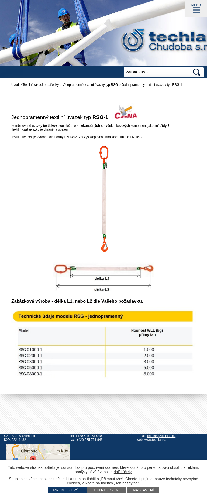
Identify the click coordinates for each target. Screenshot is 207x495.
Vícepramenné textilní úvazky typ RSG (90, 85)
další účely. (123, 472)
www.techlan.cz (155, 440)
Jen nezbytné (107, 490)
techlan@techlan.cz (161, 436)
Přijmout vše (67, 490)
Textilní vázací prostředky (41, 85)
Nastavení (143, 490)
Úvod (15, 85)
